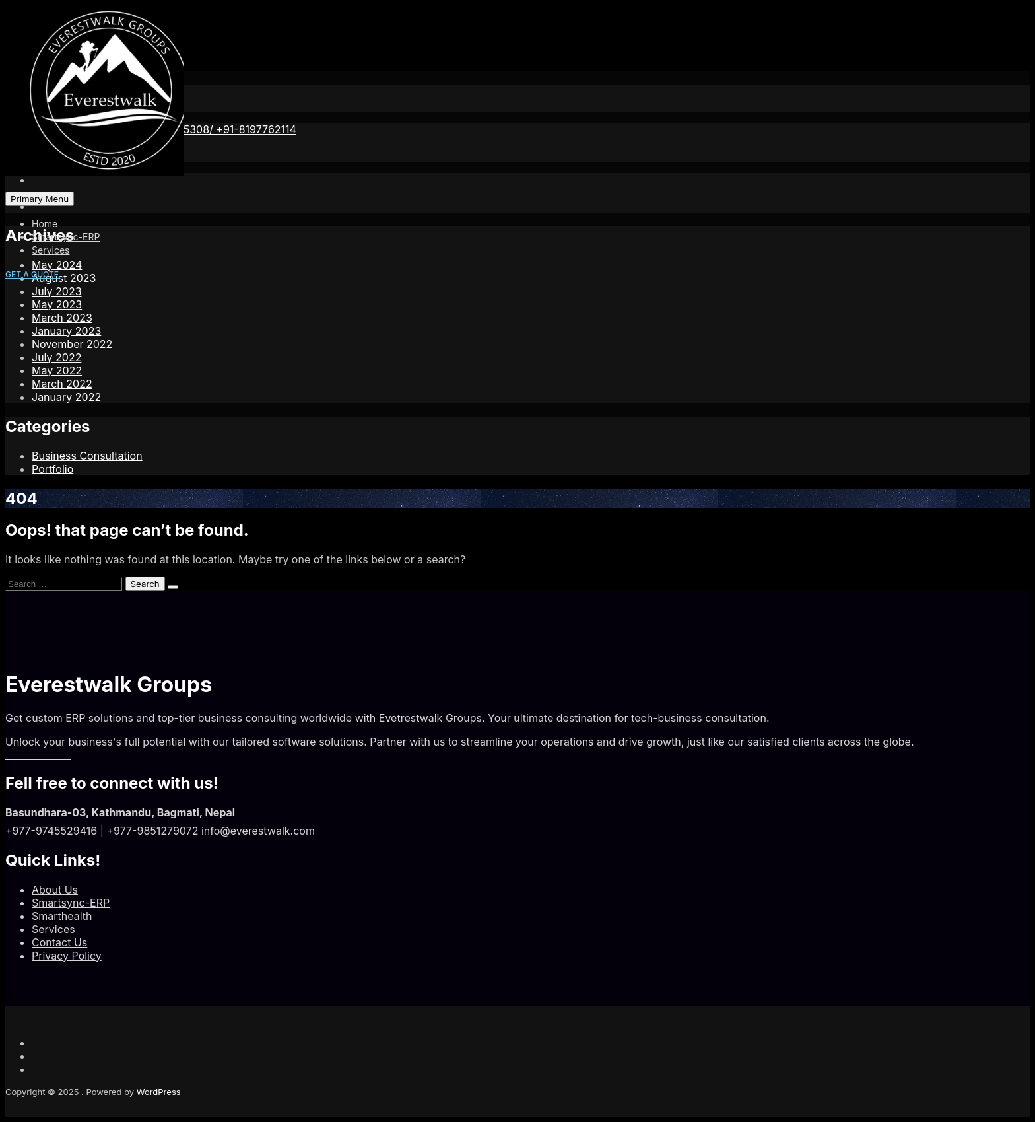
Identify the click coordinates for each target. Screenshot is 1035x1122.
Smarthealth (62, 916)
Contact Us (59, 942)
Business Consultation (87, 455)
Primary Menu (40, 198)
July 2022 (56, 357)
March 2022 (62, 383)
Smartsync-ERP (66, 236)
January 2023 (66, 330)
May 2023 (57, 304)
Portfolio (52, 468)
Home (44, 223)
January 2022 (66, 396)
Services (50, 250)
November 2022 (72, 344)
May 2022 (57, 370)
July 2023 (57, 291)
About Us (55, 889)
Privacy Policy (67, 955)
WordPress (159, 1091)
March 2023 (62, 317)
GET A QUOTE (32, 274)
